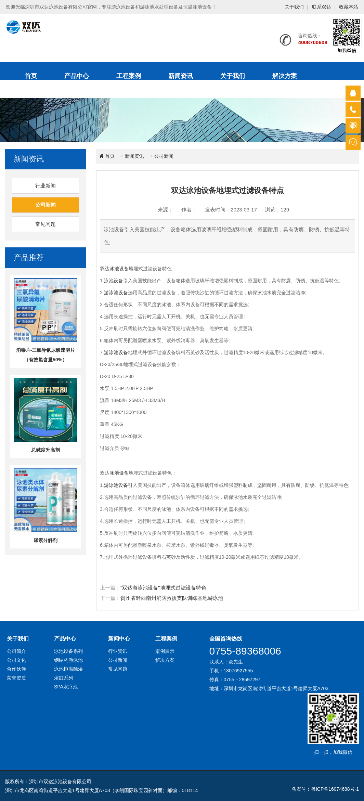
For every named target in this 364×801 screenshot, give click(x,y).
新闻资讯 (180, 76)
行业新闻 (45, 186)
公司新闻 (45, 205)
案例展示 (164, 651)
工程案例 (128, 76)
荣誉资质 (16, 678)
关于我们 (294, 7)
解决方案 (284, 76)
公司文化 (16, 660)
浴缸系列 (63, 678)
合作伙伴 (16, 669)
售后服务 (37, 94)
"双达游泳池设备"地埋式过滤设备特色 (163, 588)
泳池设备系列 (68, 651)
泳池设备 (119, 268)
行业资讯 (117, 651)
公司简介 (16, 651)
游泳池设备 (116, 292)
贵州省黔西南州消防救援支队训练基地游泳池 (171, 598)
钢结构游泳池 (68, 660)
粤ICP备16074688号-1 (335, 789)
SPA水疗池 (66, 686)
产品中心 (76, 76)
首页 (31, 76)
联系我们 (89, 94)
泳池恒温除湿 (68, 669)
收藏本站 (348, 7)
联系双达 (321, 7)
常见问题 (45, 224)
